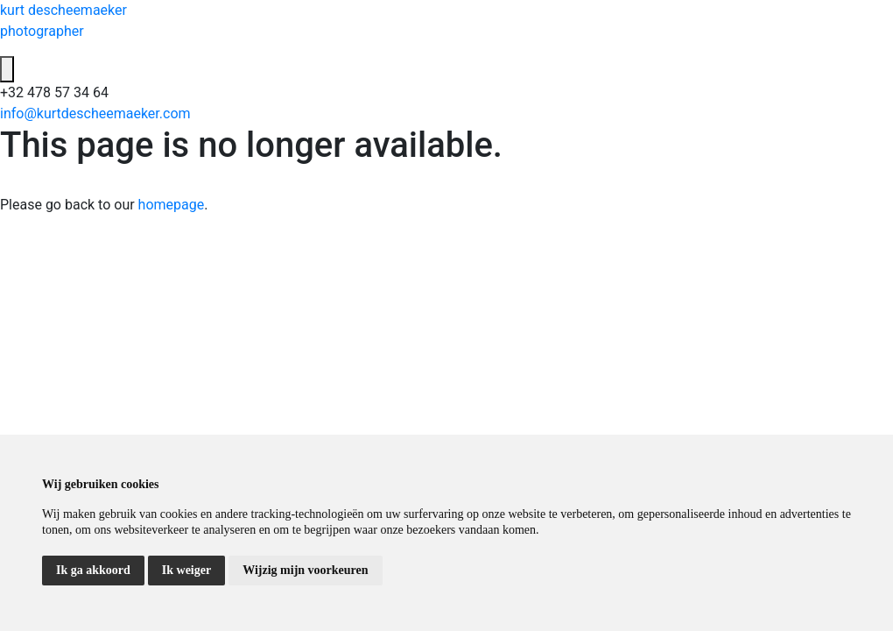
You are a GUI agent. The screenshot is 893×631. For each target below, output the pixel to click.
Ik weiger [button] (186, 570)
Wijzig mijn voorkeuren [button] (305, 570)
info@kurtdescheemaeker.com (95, 113)
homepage (171, 204)
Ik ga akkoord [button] (93, 570)
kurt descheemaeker (446, 22)
